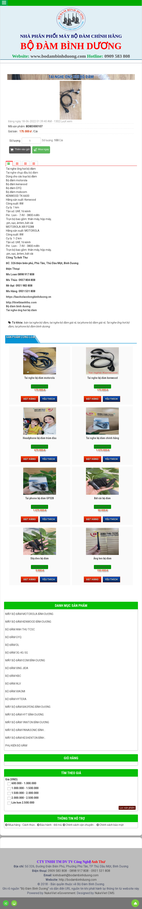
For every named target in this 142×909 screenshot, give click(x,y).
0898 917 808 (79, 871)
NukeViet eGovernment (59, 893)
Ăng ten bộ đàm (102, 558)
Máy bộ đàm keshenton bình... (25, 737)
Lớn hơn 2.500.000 (19, 803)
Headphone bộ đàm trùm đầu (39, 438)
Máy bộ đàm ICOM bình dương (25, 660)
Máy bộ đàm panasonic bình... (25, 730)
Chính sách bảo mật (110, 824)
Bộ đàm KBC (13, 675)
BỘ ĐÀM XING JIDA (16, 668)
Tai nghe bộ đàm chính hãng (102, 438)
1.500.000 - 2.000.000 (21, 793)
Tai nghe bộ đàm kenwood (102, 377)
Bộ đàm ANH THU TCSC (20, 629)
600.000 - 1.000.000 (20, 783)
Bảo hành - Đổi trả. (49, 824)
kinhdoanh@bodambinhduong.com (76, 875)
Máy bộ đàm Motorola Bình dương (29, 613)
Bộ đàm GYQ (13, 637)
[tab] (9, 164)
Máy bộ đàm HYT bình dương (24, 714)
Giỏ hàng (71, 758)
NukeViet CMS (104, 893)
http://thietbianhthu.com (21, 302)
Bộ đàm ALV (13, 683)
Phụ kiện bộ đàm (16, 745)
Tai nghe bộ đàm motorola (39, 377)
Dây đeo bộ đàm (40, 558)
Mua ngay (41, 149)
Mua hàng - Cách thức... (21, 824)
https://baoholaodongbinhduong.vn (28, 296)
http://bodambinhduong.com (78, 880)
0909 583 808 (117, 56)
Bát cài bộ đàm (102, 498)
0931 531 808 (100, 871)
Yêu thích (48, 399)
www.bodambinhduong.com (58, 56)
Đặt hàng (30, 399)
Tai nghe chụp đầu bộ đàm (22, 172)
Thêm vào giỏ (20, 149)
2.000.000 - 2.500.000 (21, 798)
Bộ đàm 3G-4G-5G (16, 652)
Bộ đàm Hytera (15, 699)
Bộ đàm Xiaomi (15, 691)
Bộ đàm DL (12, 644)
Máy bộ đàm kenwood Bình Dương (28, 621)
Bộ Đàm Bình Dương (34, 888)
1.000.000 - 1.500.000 (21, 788)
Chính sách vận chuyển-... (79, 824)
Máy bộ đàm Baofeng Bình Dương (27, 706)
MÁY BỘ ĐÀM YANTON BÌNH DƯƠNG (27, 722)
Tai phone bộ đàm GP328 (39, 498)
